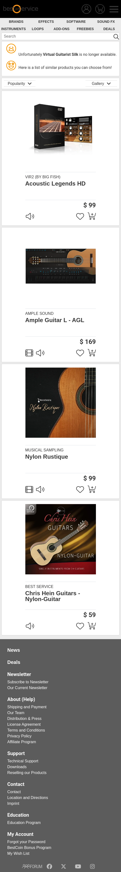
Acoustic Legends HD (55, 184)
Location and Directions (27, 798)
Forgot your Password (26, 842)
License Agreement (24, 724)
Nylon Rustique (46, 457)
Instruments (13, 29)
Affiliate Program (21, 742)
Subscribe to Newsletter (27, 682)
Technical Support (22, 761)
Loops (38, 29)
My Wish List (18, 853)
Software (76, 22)
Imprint (13, 803)
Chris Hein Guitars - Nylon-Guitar (52, 596)
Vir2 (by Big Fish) (43, 177)
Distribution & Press (24, 719)
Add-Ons (61, 29)
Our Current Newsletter (27, 688)
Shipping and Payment (27, 707)
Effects (46, 22)
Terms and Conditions (26, 730)
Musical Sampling (44, 450)
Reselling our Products (27, 773)
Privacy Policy (19, 736)
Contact (14, 792)
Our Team (15, 713)
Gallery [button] (101, 83)
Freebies (85, 29)
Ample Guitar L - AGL (54, 320)
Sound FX (106, 22)
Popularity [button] (20, 83)
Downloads (17, 767)
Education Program (24, 823)
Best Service (39, 587)
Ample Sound (39, 313)
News (13, 650)
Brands (16, 22)
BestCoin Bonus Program (29, 848)
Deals (109, 29)
